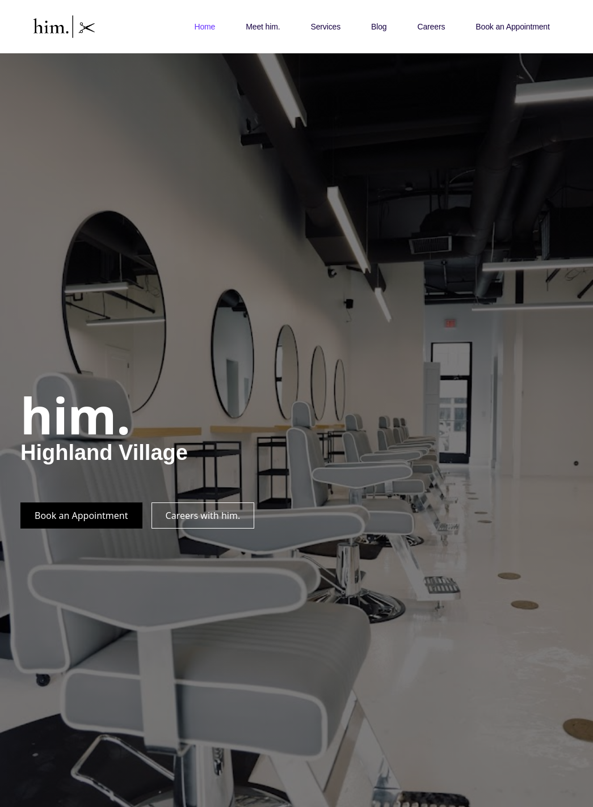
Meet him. (263, 26)
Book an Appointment (512, 26)
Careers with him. (203, 515)
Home (204, 26)
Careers (431, 26)
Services (325, 26)
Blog (378, 26)
